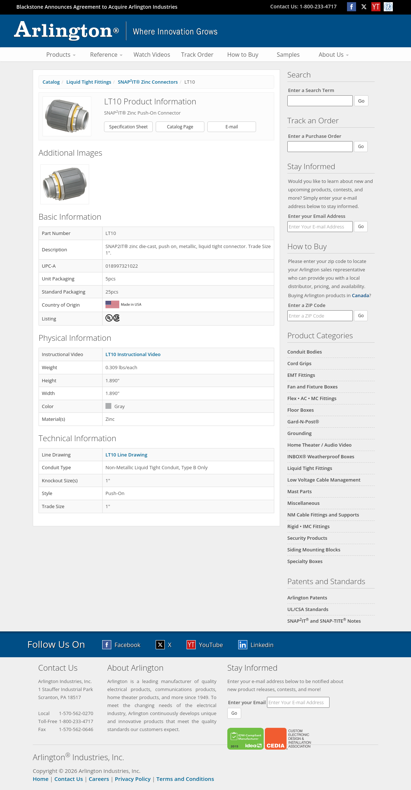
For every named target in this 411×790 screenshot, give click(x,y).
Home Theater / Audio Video (319, 445)
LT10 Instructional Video (132, 354)
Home (40, 778)
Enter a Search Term (311, 90)
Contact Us (68, 778)
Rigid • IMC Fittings (308, 526)
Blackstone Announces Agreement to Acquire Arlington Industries (96, 6)
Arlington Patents (307, 597)
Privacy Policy (133, 778)
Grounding (299, 433)
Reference (106, 55)
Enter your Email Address (317, 216)
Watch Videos (151, 55)
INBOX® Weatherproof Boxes (320, 456)
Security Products (307, 538)
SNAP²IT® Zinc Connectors (148, 82)
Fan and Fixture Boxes (312, 386)
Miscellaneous (303, 503)
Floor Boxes (300, 410)
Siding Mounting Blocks (313, 549)
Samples (288, 55)
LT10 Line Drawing (126, 454)
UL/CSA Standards (307, 609)
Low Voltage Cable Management (323, 479)
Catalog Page (180, 127)
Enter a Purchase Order (314, 136)
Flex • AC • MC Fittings (311, 398)
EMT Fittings (301, 375)
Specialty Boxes (305, 561)
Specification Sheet (128, 127)
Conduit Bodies (304, 351)
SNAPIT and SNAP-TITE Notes (324, 621)
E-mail (232, 127)
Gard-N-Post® (303, 421)
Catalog (51, 82)
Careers (99, 778)
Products (61, 55)
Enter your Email (247, 702)
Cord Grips (299, 363)
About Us (334, 55)
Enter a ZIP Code (307, 305)
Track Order (197, 55)
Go (361, 226)
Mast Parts (299, 491)
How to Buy (243, 55)
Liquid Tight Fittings (309, 468)
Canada (360, 295)
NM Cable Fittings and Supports (323, 514)
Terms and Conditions (185, 778)
